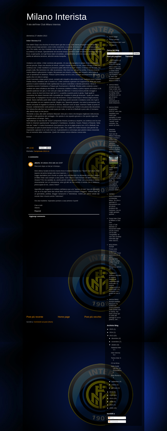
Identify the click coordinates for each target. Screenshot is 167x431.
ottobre (114, 345)
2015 (111, 329)
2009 (111, 401)
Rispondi (37, 211)
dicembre (115, 338)
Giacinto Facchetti (112, 131)
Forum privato (114, 39)
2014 (111, 332)
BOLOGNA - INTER (113, 246)
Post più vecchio (93, 317)
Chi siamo (112, 45)
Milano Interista (56, 17)
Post (111, 418)
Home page (64, 317)
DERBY (112, 194)
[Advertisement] (64, 296)
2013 (111, 335)
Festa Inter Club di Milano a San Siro (115, 220)
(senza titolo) (113, 85)
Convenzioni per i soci (117, 42)
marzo (114, 385)
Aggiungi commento (37, 216)
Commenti (113, 422)
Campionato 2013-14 (41, 151)
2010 (111, 398)
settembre (115, 381)
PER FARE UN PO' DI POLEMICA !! (116, 369)
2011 (111, 395)
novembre (115, 342)
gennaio (115, 388)
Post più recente (34, 317)
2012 (111, 392)
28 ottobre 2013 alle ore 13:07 (52, 163)
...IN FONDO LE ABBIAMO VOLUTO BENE (115, 62)
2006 (111, 408)
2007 (111, 405)
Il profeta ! (112, 273)
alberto (37, 163)
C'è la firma (115, 363)
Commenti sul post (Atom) (43, 322)
